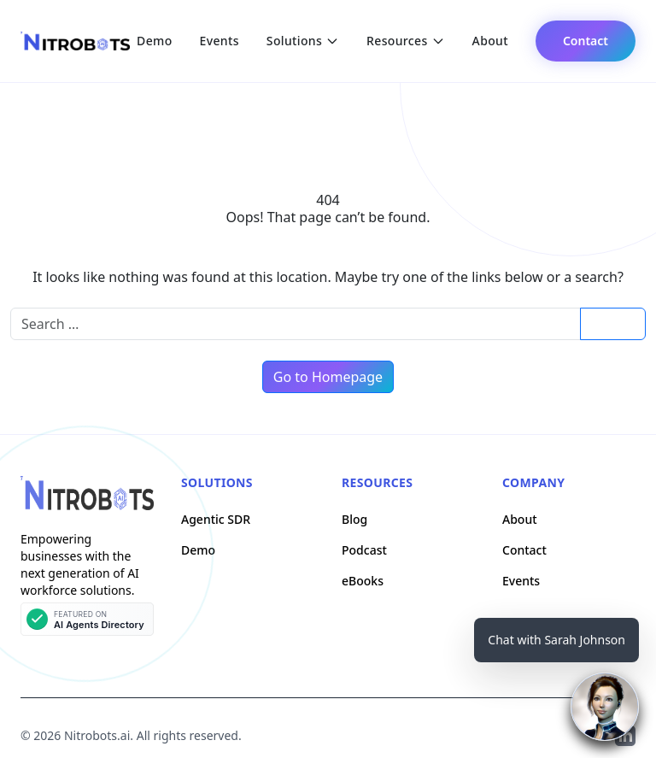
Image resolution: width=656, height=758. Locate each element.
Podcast (364, 550)
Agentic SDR (215, 519)
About (490, 40)
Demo (154, 40)
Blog (354, 519)
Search (612, 323)
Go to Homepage (328, 376)
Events (219, 40)
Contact (585, 40)
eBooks (363, 581)
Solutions (302, 40)
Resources (405, 40)
